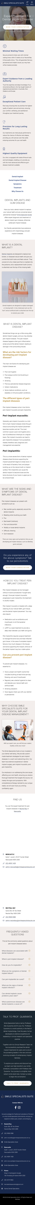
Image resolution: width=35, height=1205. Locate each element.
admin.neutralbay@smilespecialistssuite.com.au (17, 1137)
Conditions (12, 31)
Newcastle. (17, 811)
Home (6, 31)
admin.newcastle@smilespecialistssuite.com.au (17, 1161)
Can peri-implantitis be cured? (13, 979)
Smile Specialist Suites (24, 215)
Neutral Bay (23, 809)
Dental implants (7, 254)
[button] (17, 952)
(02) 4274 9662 (8, 1180)
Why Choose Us (17, 191)
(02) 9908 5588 (11, 917)
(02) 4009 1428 (11, 863)
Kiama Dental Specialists (11, 1188)
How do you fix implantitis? (12, 965)
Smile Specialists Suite (11, 1142)
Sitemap (17, 1199)
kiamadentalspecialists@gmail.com (13, 1184)
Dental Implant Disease (17, 180)
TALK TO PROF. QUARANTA (17, 1083)
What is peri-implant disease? (13, 959)
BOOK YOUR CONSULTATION (17, 27)
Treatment (17, 188)
